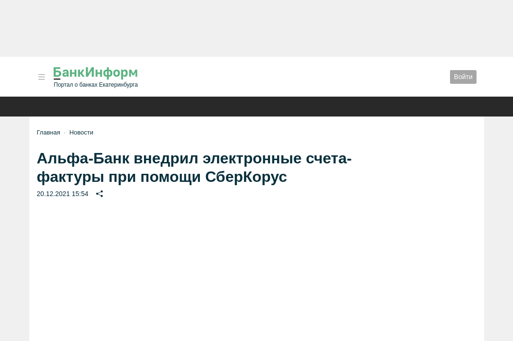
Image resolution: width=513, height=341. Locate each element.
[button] (41, 77)
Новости (81, 132)
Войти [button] (463, 77)
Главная (48, 132)
